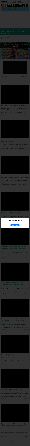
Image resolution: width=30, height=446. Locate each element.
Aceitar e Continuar (15, 225)
